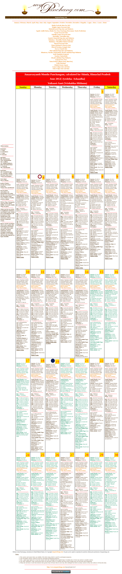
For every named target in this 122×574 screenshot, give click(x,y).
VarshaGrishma (80, 376)
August (49, 22)
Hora (94, 22)
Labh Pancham (61, 63)
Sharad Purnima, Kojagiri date (61, 47)
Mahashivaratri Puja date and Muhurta (61, 29)
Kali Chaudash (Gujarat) (61, 54)
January (16, 22)
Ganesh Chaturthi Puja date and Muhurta (61, 38)
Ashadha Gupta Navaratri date (61, 34)
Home (105, 22)
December (76, 22)
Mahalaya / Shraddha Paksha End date (61, 42)
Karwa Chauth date (61, 49)
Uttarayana (95, 105)
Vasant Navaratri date (61, 33)
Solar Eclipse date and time (61, 68)
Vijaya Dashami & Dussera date (61, 45)
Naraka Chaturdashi (61, 56)
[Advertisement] (12, 8)
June (41, 22)
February (23, 22)
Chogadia (83, 22)
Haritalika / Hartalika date (61, 36)
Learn (99, 22)
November (69, 22)
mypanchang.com (61, 17)
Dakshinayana (80, 374)
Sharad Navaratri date (61, 43)
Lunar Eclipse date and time (61, 67)
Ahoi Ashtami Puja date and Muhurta (61, 51)
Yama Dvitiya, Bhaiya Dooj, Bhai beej (61, 61)
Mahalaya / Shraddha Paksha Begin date (60, 40)
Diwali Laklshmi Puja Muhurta (61, 58)
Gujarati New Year (61, 60)
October (62, 22)
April (33, 22)
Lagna (90, 22)
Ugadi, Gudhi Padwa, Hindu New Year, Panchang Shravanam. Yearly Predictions (61, 31)
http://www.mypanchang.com (56, 567)
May (37, 22)
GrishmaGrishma (95, 107)
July (45, 22)
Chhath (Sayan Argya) (61, 65)
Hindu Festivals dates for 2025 (61, 25)
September (55, 22)
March (29, 22)
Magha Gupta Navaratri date (61, 27)
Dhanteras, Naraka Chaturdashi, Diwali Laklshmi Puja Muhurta (61, 52)
